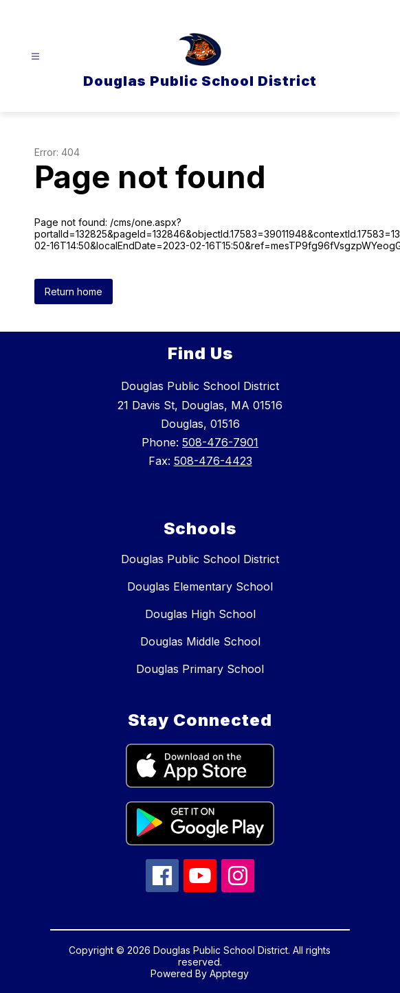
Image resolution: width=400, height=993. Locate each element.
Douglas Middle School (200, 641)
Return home (73, 291)
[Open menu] (35, 57)
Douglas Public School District (200, 559)
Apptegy (229, 973)
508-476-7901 (220, 442)
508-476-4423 (213, 461)
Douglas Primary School (200, 669)
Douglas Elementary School (200, 586)
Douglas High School (200, 614)
